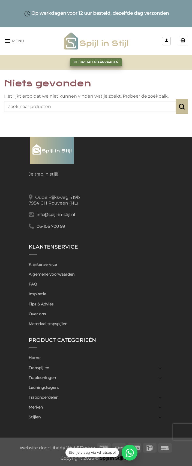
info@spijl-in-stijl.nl (56, 214)
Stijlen (35, 417)
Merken (36, 407)
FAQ (33, 284)
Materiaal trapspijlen (48, 323)
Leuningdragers (44, 387)
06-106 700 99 (51, 226)
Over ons (37, 313)
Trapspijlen (39, 367)
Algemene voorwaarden (51, 274)
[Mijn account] (166, 41)
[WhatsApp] (129, 453)
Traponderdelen (43, 397)
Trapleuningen (42, 377)
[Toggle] (160, 368)
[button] (14, 41)
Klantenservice (43, 264)
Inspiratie (37, 294)
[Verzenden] (182, 106)
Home (34, 357)
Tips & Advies (41, 304)
